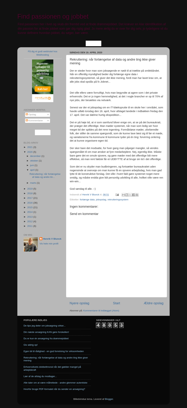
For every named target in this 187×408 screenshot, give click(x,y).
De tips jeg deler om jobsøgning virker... (45, 325)
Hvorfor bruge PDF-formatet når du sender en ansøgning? (54, 389)
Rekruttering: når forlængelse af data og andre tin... (45, 175)
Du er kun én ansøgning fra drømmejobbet (46, 338)
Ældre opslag (153, 303)
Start (116, 303)
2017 (30, 198)
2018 (30, 193)
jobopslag (101, 199)
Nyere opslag (79, 303)
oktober (34, 160)
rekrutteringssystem (117, 199)
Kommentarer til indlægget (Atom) (101, 310)
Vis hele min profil (48, 243)
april (32, 170)
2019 (30, 188)
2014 (30, 212)
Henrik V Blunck (52, 238)
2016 (30, 202)
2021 (30, 147)
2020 (30, 152)
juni (32, 165)
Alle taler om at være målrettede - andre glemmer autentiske (55, 382)
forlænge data (87, 199)
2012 (30, 221)
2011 (30, 226)
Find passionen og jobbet (53, 16)
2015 (30, 207)
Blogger (109, 399)
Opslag (31, 114)
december (35, 156)
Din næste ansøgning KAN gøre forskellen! (46, 332)
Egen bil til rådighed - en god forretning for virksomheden (54, 351)
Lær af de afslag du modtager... (40, 376)
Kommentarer (34, 120)
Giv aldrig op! (31, 345)
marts (33, 183)
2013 (30, 216)
